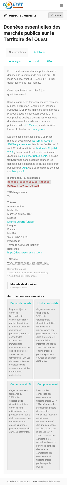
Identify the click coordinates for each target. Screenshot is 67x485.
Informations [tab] (17, 52)
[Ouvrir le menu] (61, 5)
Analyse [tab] (15, 61)
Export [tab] (34, 61)
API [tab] (50, 61)
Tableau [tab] (39, 52)
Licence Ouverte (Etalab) (20, 221)
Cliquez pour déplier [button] (19, 288)
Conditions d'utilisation (19, 481)
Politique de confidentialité (46, 481)
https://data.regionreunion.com (24, 252)
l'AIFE (25, 167)
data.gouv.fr (38, 129)
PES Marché (30, 125)
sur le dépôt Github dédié (33, 156)
